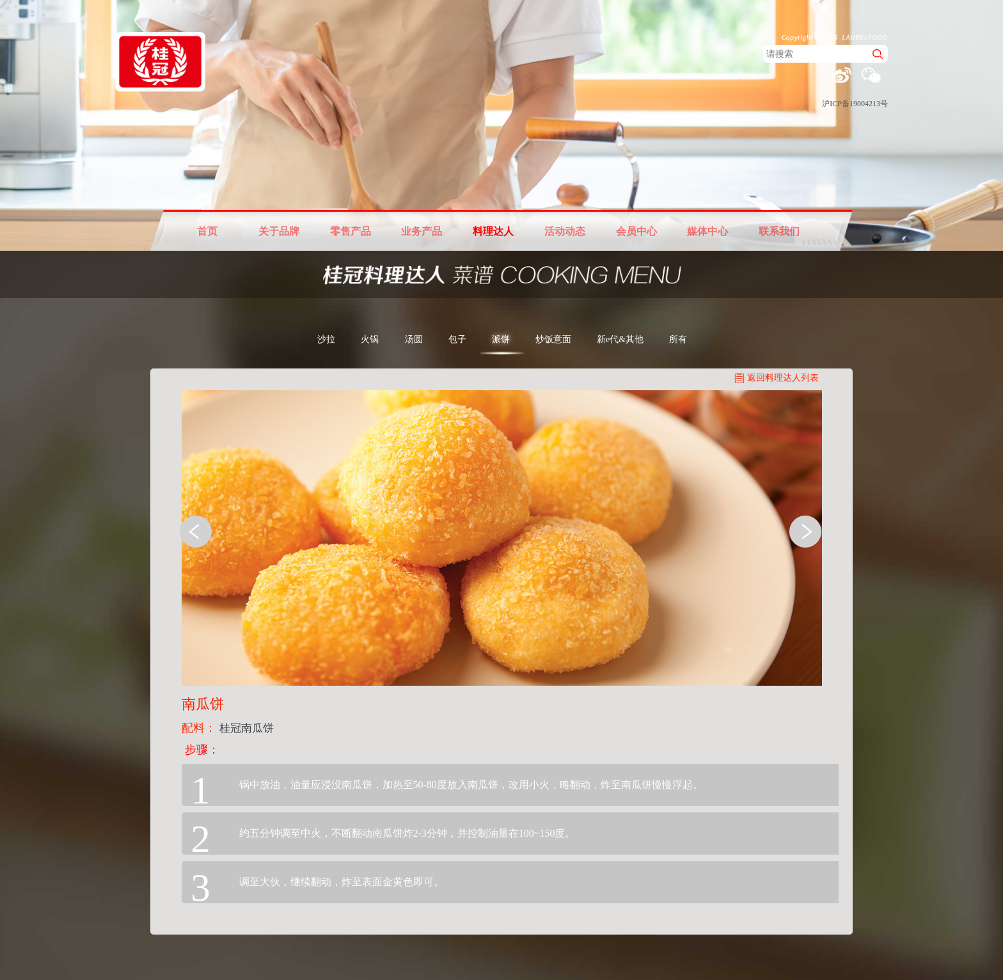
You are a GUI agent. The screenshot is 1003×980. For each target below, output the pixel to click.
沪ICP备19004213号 (855, 103)
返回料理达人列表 (783, 378)
